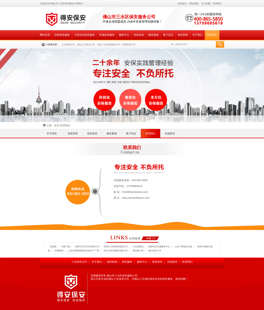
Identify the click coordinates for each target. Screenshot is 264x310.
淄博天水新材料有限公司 (116, 246)
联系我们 (217, 3)
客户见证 (168, 35)
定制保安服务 (62, 35)
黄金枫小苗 (138, 250)
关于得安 (52, 133)
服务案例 (153, 35)
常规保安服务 (107, 35)
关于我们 (197, 35)
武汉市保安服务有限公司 (116, 250)
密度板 (53, 246)
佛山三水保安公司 (86, 44)
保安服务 (127, 262)
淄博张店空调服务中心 (159, 246)
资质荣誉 (183, 35)
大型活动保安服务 (84, 35)
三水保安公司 (68, 44)
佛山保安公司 (154, 250)
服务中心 (124, 35)
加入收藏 (205, 3)
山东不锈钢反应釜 (183, 246)
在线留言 (182, 3)
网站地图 (193, 3)
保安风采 (92, 133)
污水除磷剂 (138, 246)
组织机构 (112, 262)
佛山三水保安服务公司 (109, 44)
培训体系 (139, 35)
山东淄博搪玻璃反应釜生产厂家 (83, 250)
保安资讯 (157, 262)
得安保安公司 (128, 44)
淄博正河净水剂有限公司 (87, 246)
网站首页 (45, 35)
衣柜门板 (65, 246)
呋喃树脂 (59, 250)
